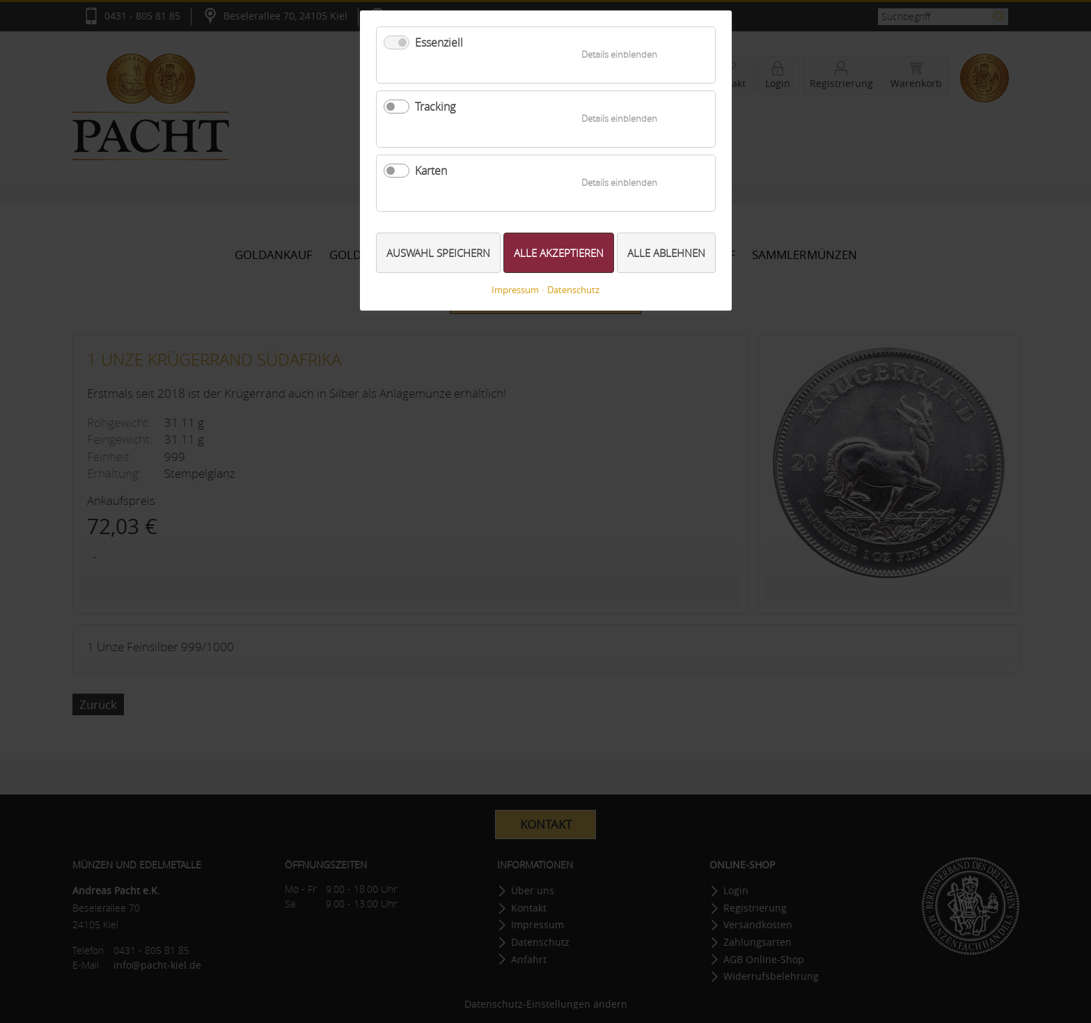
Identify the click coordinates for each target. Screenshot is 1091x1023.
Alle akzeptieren (559, 253)
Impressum (515, 290)
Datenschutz (573, 290)
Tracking (435, 106)
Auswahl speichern (438, 253)
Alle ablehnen (666, 253)
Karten (431, 170)
